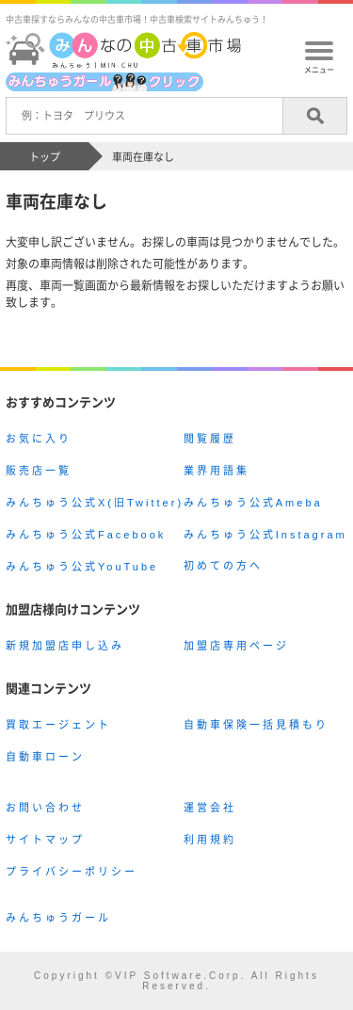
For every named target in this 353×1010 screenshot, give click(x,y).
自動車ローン (45, 756)
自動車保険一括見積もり (256, 724)
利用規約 (210, 839)
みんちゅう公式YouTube (82, 566)
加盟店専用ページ (236, 645)
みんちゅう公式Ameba (253, 502)
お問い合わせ (45, 807)
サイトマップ (45, 839)
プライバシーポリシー (71, 871)
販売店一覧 (39, 470)
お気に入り (39, 438)
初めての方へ (223, 565)
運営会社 (210, 807)
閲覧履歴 (210, 438)
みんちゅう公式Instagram (265, 534)
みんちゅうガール (58, 917)
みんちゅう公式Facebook (86, 534)
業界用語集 (216, 470)
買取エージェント (58, 724)
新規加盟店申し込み (65, 645)
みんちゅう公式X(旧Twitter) (95, 502)
